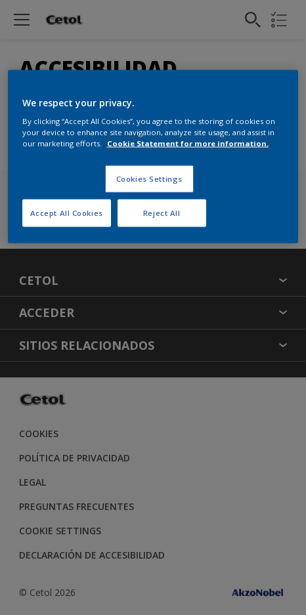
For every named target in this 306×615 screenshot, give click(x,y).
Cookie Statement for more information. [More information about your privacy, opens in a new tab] (188, 143)
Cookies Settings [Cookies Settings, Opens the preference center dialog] (149, 179)
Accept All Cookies (66, 213)
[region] (153, 157)
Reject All (162, 213)
